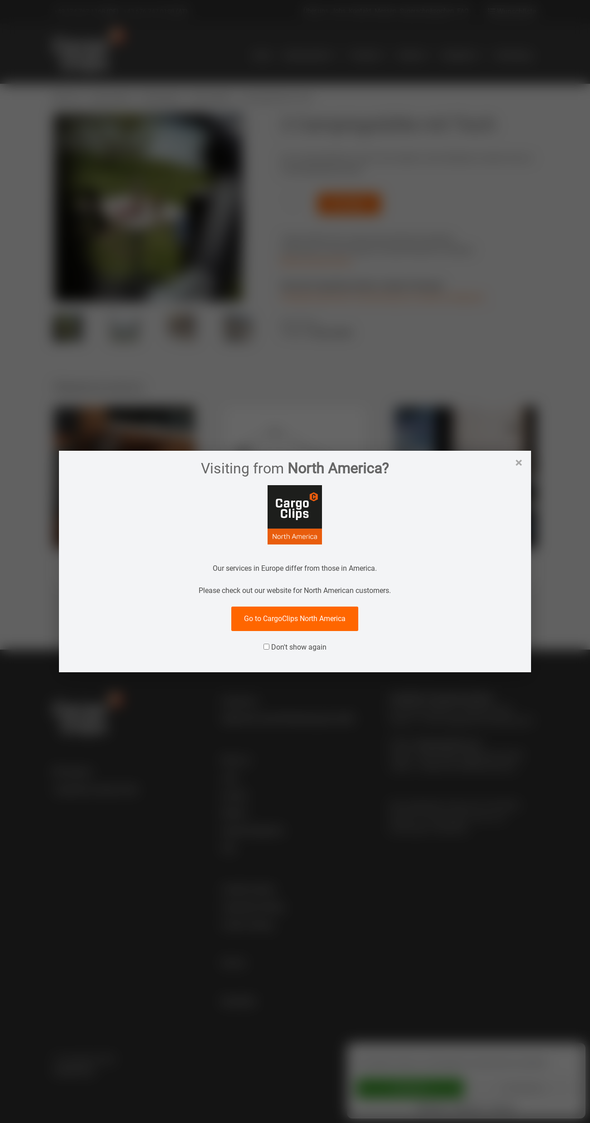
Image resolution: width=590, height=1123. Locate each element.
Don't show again (295, 647)
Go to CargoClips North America (295, 618)
